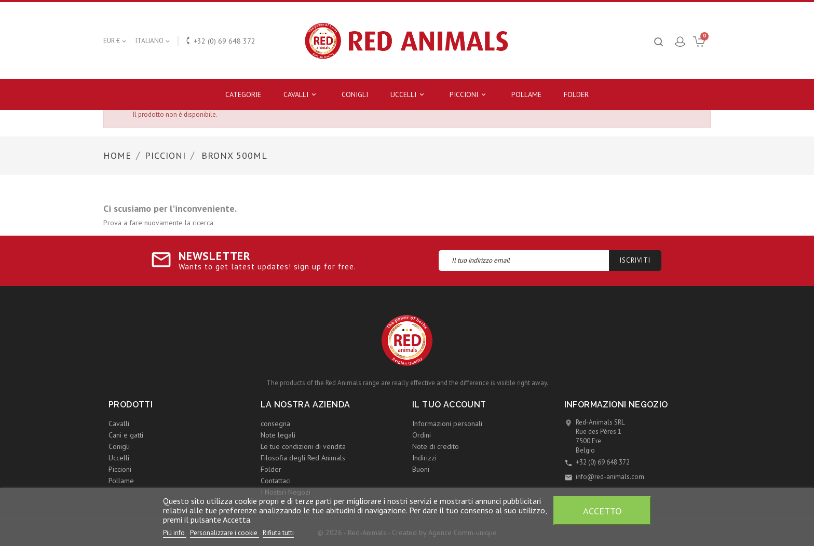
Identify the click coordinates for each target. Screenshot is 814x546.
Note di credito (435, 446)
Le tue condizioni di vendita (303, 446)
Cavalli (301, 94)
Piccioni (469, 94)
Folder (576, 94)
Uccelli (408, 94)
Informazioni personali (447, 423)
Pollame (526, 94)
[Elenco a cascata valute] (115, 41)
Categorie (243, 94)
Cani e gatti (125, 435)
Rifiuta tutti (278, 532)
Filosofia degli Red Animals (303, 457)
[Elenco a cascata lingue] (153, 41)
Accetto (602, 510)
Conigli (355, 94)
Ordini (421, 435)
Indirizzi (424, 457)
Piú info (174, 532)
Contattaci (276, 480)
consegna (275, 423)
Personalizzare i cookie (224, 532)
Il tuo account (449, 405)
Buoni (420, 469)
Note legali (278, 435)
